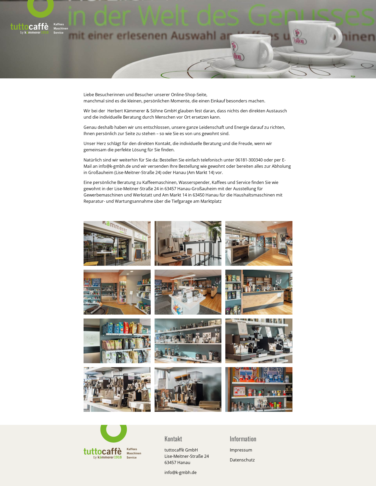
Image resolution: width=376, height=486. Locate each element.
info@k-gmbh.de (115, 166)
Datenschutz (242, 460)
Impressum (241, 450)
